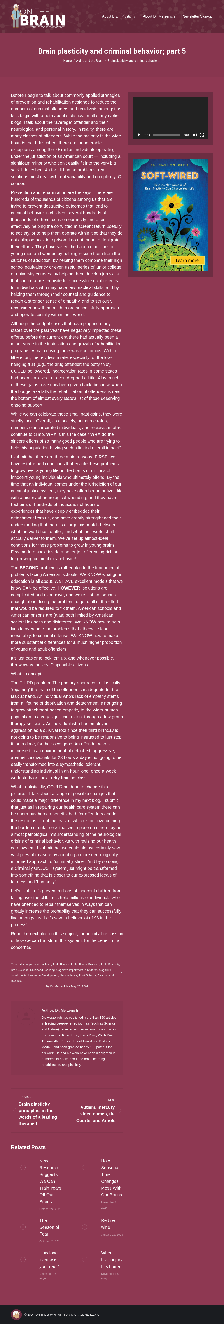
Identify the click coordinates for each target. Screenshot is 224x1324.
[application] (170, 118)
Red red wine (109, 1224)
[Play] (139, 135)
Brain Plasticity (110, 964)
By (57, 986)
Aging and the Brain (38, 964)
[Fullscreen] (202, 135)
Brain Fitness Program (85, 964)
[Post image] (23, 1167)
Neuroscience (68, 975)
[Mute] (195, 135)
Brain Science (19, 970)
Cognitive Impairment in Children (77, 970)
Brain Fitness (61, 964)
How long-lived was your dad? (49, 1259)
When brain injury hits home (111, 1259)
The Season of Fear (49, 1227)
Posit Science (87, 975)
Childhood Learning (42, 970)
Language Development (43, 975)
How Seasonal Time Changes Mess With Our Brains (111, 1177)
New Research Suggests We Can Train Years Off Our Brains (50, 1181)
